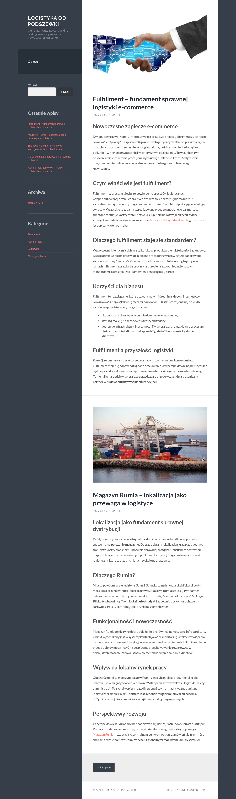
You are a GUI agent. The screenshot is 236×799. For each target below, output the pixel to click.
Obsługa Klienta (37, 256)
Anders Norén (188, 790)
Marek (116, 115)
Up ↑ (204, 790)
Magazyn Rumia (103, 734)
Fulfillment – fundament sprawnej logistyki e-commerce (143, 103)
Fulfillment (34, 234)
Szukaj (32, 85)
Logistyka (33, 248)
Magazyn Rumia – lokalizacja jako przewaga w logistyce (143, 499)
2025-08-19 (100, 511)
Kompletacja (35, 241)
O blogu (33, 61)
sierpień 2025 (36, 202)
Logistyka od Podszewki (48, 21)
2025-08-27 (100, 115)
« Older (103, 767)
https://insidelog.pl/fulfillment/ (171, 220)
